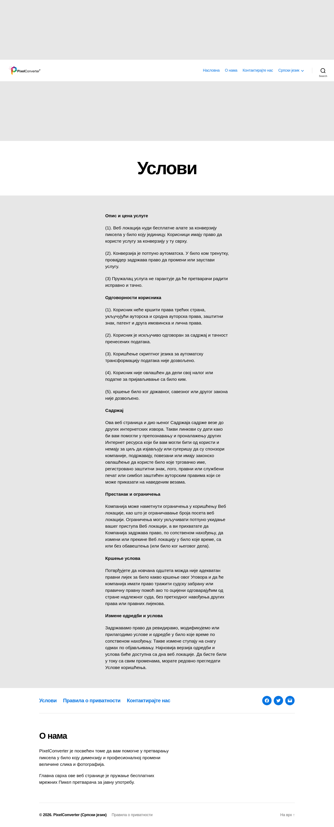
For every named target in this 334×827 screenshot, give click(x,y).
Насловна (211, 70)
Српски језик (288, 70)
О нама (231, 70)
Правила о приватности (92, 700)
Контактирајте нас (258, 70)
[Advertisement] (128, 30)
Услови (48, 700)
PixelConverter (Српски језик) (80, 815)
